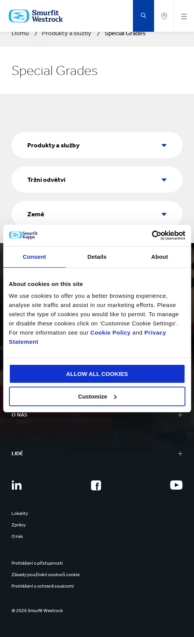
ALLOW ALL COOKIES (97, 374)
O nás (17, 536)
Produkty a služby (53, 145)
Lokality (20, 513)
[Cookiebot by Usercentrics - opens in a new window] (151, 235)
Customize (97, 396)
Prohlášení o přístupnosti (37, 563)
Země (35, 214)
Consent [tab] (34, 256)
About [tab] (159, 256)
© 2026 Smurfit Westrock (37, 610)
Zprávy (19, 525)
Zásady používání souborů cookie (46, 574)
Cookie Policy (110, 332)
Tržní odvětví (46, 179)
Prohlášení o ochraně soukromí (43, 586)
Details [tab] (97, 256)
